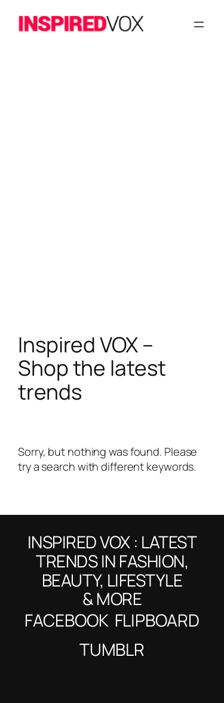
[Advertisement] (112, 203)
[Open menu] (199, 24)
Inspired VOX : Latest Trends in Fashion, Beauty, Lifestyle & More (112, 570)
